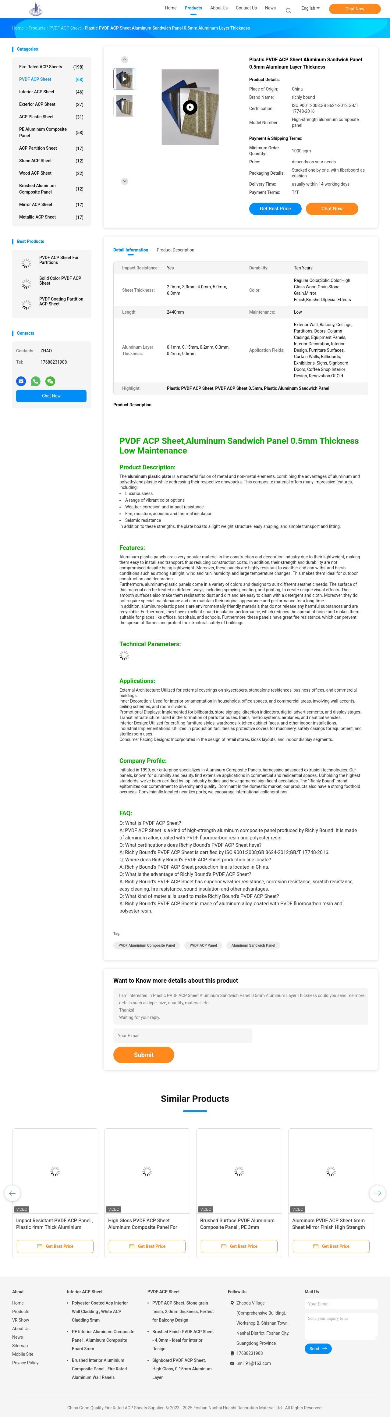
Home (18, 1303)
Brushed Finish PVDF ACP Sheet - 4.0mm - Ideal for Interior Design (183, 1340)
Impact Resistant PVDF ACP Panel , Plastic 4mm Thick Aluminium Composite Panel (54, 1227)
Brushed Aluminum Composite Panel (51, 188)
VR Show (20, 1320)
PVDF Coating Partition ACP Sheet (61, 301)
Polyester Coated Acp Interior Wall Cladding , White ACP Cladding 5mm (100, 1312)
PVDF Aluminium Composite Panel (147, 945)
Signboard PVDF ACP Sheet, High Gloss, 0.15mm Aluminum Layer (182, 1369)
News (17, 1337)
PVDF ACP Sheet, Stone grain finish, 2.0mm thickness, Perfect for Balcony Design (183, 1312)
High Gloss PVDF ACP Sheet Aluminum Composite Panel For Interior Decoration (142, 1227)
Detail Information (130, 249)
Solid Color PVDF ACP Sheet (60, 281)
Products (20, 1311)
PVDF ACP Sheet (51, 80)
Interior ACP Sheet (51, 92)
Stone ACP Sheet (51, 161)
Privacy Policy (25, 1362)
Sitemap (20, 1345)
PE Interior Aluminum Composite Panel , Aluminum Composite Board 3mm (103, 1340)
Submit (144, 1055)
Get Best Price (275, 209)
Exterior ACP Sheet (51, 104)
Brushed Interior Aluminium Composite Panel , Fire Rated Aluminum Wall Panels (99, 1369)
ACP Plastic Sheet (51, 117)
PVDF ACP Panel (203, 945)
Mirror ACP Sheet (51, 205)
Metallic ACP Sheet (51, 217)
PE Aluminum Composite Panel (51, 132)
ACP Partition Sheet (51, 148)
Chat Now (355, 8)
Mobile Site (23, 1354)
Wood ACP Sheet (51, 173)
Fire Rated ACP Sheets (51, 67)
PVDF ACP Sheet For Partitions (59, 260)
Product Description (175, 249)
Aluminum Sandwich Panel (253, 945)
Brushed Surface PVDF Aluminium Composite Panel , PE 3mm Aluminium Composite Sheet (237, 1227)
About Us (21, 1328)
